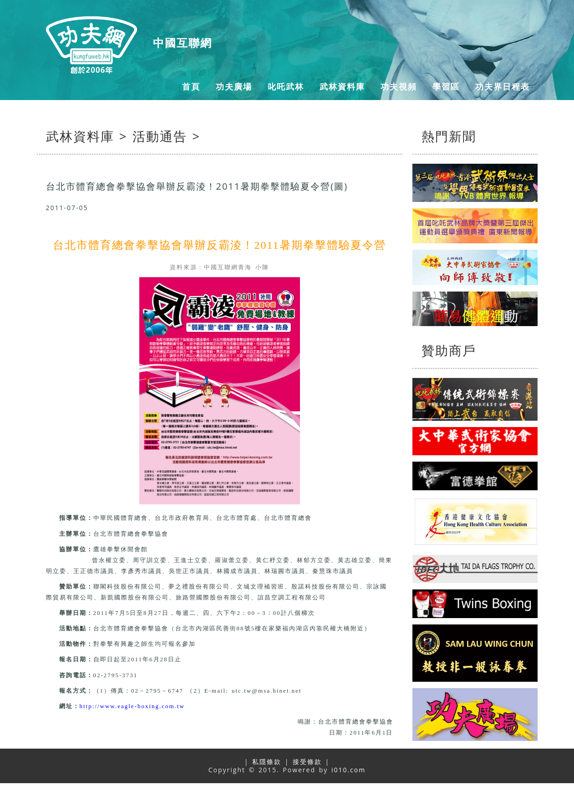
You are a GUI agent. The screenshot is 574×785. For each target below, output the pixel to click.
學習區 (446, 86)
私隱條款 (266, 761)
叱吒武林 (286, 86)
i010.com (348, 769)
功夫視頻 (399, 86)
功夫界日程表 (502, 86)
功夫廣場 (234, 86)
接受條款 (307, 761)
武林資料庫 (342, 86)
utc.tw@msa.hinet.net (266, 690)
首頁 (191, 86)
